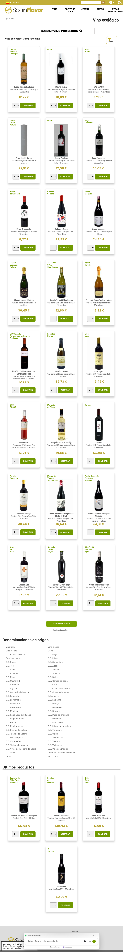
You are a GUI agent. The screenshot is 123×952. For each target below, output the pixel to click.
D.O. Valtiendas (55, 745)
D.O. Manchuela (13, 707)
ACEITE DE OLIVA (70, 10)
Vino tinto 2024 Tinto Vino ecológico (98, 587)
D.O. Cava (52, 684)
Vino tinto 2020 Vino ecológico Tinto (23, 516)
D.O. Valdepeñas (13, 741)
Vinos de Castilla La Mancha (61, 752)
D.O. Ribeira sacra (14, 726)
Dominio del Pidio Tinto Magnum (15, 780)
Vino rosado (11, 650)
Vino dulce (53, 756)
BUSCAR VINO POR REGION (61, 31)
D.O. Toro (10, 666)
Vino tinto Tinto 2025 (93, 818)
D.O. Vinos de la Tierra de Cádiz (21, 749)
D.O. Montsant (12, 711)
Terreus (88, 405)
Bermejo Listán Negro (51, 549)
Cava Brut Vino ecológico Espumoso (98, 303)
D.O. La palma (54, 700)
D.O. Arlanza (54, 673)
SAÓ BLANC (88, 50)
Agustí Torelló (88, 264)
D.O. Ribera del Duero (16, 654)
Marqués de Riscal (51, 406)
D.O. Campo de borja (58, 681)
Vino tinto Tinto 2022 (20, 818)
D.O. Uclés (53, 734)
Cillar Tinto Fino (87, 780)
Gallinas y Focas (50, 193)
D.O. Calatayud (13, 681)
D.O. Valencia (54, 741)
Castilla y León (13, 658)
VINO (54, 9)
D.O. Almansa (12, 673)
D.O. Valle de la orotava (17, 745)
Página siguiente (61, 630)
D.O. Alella (10, 669)
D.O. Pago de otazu (15, 718)
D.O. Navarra (54, 711)
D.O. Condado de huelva (17, 692)
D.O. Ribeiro (53, 658)
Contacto (74, 932)
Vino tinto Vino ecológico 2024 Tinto (23, 232)
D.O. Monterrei (55, 707)
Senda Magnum (88, 193)
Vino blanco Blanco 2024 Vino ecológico (24, 89)
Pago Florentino (89, 121)
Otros (8, 756)
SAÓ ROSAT (13, 406)
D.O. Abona (53, 666)
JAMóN (85, 9)
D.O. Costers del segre (58, 692)
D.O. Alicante (54, 669)
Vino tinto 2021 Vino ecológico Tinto (61, 232)
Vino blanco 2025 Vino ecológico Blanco (61, 303)
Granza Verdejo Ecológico (14, 51)
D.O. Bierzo (11, 677)
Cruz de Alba (12, 549)
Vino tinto (10, 647)
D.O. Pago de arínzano (58, 715)
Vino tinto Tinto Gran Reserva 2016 (60, 818)
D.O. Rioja (52, 654)
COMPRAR (28, 105)
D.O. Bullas (53, 677)
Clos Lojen (87, 335)
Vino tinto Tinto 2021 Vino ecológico (98, 232)
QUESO (100, 9)
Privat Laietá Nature (13, 122)
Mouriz (50, 49)
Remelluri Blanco (51, 335)
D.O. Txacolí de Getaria (16, 734)
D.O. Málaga (53, 703)
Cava (50, 650)
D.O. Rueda (11, 662)
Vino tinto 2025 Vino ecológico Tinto (98, 374)
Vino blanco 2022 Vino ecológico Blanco (61, 374)
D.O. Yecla (10, 752)
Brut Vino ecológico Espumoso (22, 161)
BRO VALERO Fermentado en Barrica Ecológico (20, 336)
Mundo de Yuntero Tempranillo (52, 478)
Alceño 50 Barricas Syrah (89, 549)
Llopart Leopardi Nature (14, 265)
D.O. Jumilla (53, 696)
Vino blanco (53, 647)
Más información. (14, 948)
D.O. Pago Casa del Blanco (18, 715)
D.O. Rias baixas (55, 722)
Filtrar (110, 40)
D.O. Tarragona (55, 730)
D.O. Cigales (11, 688)
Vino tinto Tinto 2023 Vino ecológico (61, 587)
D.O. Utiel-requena (14, 737)
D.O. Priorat (11, 722)
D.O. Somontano (55, 662)
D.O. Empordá (12, 696)
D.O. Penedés (54, 718)
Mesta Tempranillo (15, 193)
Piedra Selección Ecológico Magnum (92, 478)
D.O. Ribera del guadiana (59, 726)
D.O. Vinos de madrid (58, 749)
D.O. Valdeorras (55, 737)
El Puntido (51, 850)
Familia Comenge (14, 477)
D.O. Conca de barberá (59, 688)
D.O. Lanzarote (13, 703)
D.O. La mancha (13, 700)
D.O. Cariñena (12, 684)
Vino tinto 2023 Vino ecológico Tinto (98, 161)
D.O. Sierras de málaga (16, 730)
